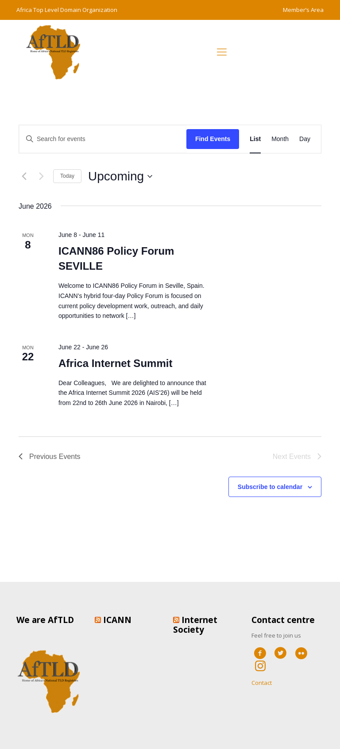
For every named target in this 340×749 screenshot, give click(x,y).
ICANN (117, 620)
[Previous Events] (24, 176)
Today (67, 176)
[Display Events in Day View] (304, 139)
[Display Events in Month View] (280, 139)
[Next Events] (41, 176)
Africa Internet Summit (115, 363)
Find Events (212, 138)
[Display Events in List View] (255, 139)
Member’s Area (303, 10)
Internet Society (195, 624)
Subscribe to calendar (270, 486)
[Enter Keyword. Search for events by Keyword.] (102, 139)
